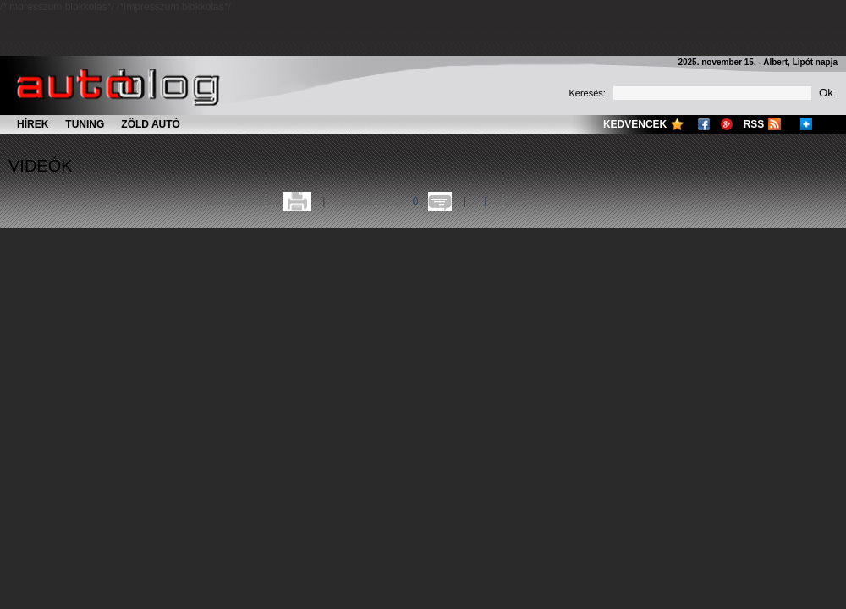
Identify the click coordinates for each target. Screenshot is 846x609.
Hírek (32, 124)
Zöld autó (150, 124)
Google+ (727, 124)
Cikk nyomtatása (243, 201)
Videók (40, 165)
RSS (754, 124)
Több (503, 201)
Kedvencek (635, 124)
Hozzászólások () (380, 201)
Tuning (84, 124)
